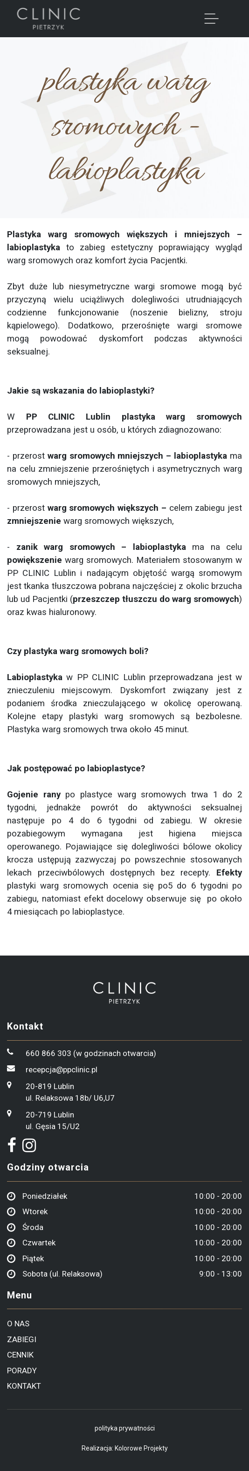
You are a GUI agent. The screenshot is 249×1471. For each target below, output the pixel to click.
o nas (18, 1323)
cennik (20, 1354)
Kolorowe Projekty (141, 1448)
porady (22, 1370)
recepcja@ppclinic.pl (61, 1069)
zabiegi (21, 1339)
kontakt (24, 1386)
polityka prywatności (125, 1428)
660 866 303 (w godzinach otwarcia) (91, 1053)
